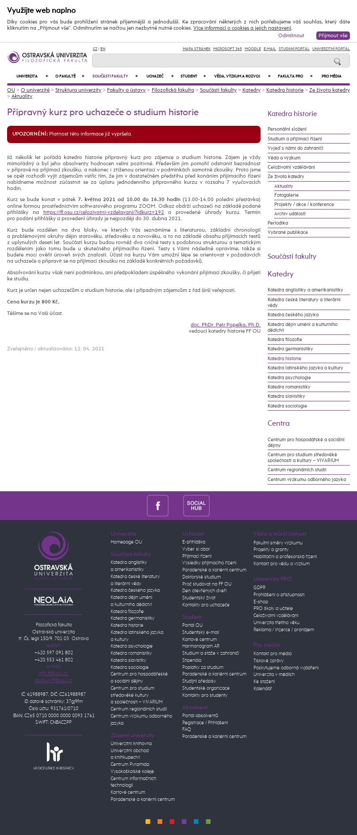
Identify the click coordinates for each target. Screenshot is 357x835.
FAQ (186, 729)
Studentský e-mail (200, 632)
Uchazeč (159, 76)
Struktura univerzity (78, 90)
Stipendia (191, 660)
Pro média (332, 76)
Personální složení (287, 129)
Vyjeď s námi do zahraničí (295, 148)
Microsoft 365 (227, 49)
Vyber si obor (196, 549)
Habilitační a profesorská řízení (285, 557)
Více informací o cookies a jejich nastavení (242, 28)
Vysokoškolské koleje (132, 771)
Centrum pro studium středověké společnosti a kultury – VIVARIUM (303, 457)
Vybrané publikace (288, 232)
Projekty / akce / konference (304, 204)
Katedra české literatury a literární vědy (304, 302)
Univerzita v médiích (274, 674)
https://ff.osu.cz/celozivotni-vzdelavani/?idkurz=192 (103, 212)
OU (11, 90)
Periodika (278, 223)
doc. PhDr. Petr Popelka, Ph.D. (226, 325)
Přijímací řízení (196, 556)
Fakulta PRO (295, 76)
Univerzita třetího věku (276, 623)
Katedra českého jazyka (293, 314)
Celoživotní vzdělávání (291, 167)
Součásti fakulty (115, 76)
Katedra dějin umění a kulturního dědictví (303, 327)
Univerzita (32, 76)
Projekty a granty (270, 550)
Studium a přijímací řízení (295, 138)
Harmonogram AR (200, 646)
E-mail (270, 49)
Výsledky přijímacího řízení (209, 563)
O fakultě (69, 76)
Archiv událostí (290, 213)
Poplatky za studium (202, 667)
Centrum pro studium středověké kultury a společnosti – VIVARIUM (137, 695)
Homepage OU (126, 542)
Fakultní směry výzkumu (278, 543)
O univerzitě (35, 90)
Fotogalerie (286, 195)
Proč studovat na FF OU (206, 584)
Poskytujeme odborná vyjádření (286, 668)
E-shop (260, 602)
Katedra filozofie (285, 339)
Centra (279, 423)
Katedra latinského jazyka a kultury (305, 367)
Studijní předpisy (199, 681)
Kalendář (262, 689)
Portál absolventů (200, 716)
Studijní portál (294, 49)
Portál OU (192, 625)
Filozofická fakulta (173, 90)
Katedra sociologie (287, 406)
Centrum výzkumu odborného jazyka (307, 479)
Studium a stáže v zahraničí (210, 653)
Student (193, 76)
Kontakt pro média (272, 654)
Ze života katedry (329, 90)
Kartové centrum (128, 792)
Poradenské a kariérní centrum (143, 799)
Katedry (251, 90)
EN (102, 49)
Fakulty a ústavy (126, 90)
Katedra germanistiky (290, 348)
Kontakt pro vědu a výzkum (281, 564)
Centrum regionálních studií (297, 469)
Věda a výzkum (284, 157)
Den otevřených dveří (204, 591)
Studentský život (198, 598)
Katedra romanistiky (289, 386)
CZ (95, 49)
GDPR (259, 588)
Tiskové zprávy (268, 661)
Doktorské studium (201, 577)
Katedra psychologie (289, 377)
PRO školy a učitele (273, 608)
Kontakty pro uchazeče (206, 605)
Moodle (253, 49)
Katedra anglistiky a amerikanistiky (305, 289)
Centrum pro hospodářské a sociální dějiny (306, 442)
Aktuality (22, 96)
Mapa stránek (197, 49)
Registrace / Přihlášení (205, 723)
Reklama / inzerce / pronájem (283, 630)
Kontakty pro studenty (204, 695)
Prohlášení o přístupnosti (278, 595)
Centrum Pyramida (130, 764)
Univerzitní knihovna (131, 744)
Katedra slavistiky (286, 396)
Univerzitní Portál (331, 49)
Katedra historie (284, 90)
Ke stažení (264, 682)
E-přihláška (193, 542)
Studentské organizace (206, 688)
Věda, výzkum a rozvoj (242, 76)
